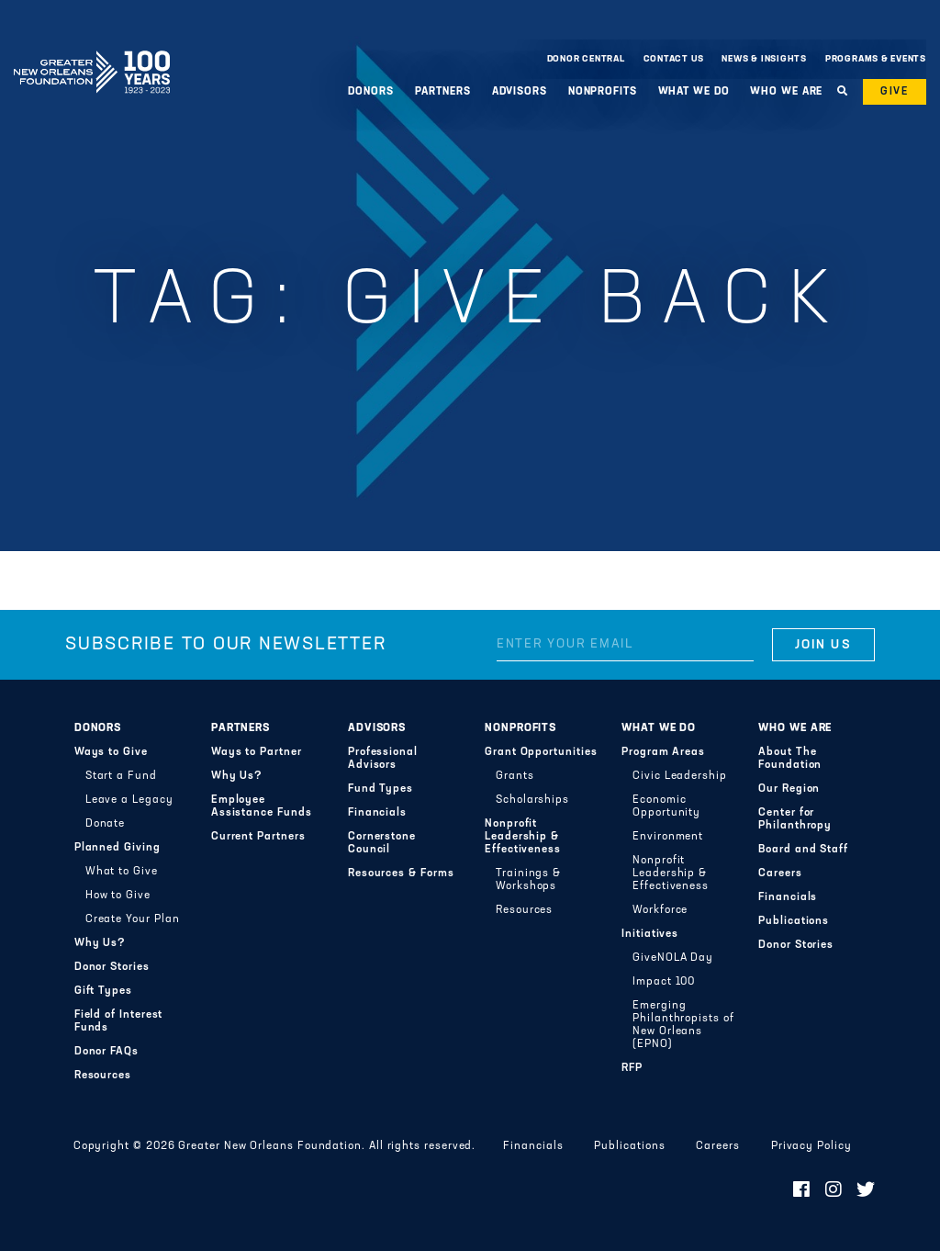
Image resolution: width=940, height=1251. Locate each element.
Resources (102, 1075)
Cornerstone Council (382, 843)
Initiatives (649, 934)
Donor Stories (112, 967)
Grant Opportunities (541, 752)
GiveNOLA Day (672, 958)
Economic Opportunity (666, 806)
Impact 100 (663, 981)
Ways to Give (111, 752)
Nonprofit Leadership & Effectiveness (523, 836)
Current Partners (258, 836)
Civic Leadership (679, 776)
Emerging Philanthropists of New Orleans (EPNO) (683, 1025)
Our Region (789, 789)
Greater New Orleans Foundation (92, 54)
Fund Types (380, 789)
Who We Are (786, 91)
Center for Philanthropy (795, 819)
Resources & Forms (401, 873)
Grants (515, 776)
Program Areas (663, 752)
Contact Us (673, 59)
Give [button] (894, 91)
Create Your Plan (132, 919)
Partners (443, 91)
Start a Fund (121, 776)
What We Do (694, 91)
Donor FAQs (106, 1051)
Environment (667, 836)
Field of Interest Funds (118, 1021)
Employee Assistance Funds (261, 806)
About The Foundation (790, 759)
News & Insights (764, 59)
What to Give (121, 871)
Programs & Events (875, 59)
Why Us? (100, 943)
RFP (632, 1068)
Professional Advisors (383, 759)
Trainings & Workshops (528, 880)
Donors (370, 91)
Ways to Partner (256, 752)
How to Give (118, 895)
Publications (793, 921)
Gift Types (103, 991)
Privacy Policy (811, 1146)
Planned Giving (117, 847)
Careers (779, 873)
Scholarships (532, 800)
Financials (377, 812)
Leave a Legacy (129, 800)
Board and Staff (803, 849)
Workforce (660, 910)
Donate (105, 823)
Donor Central (586, 59)
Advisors (519, 91)
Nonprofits (602, 91)
